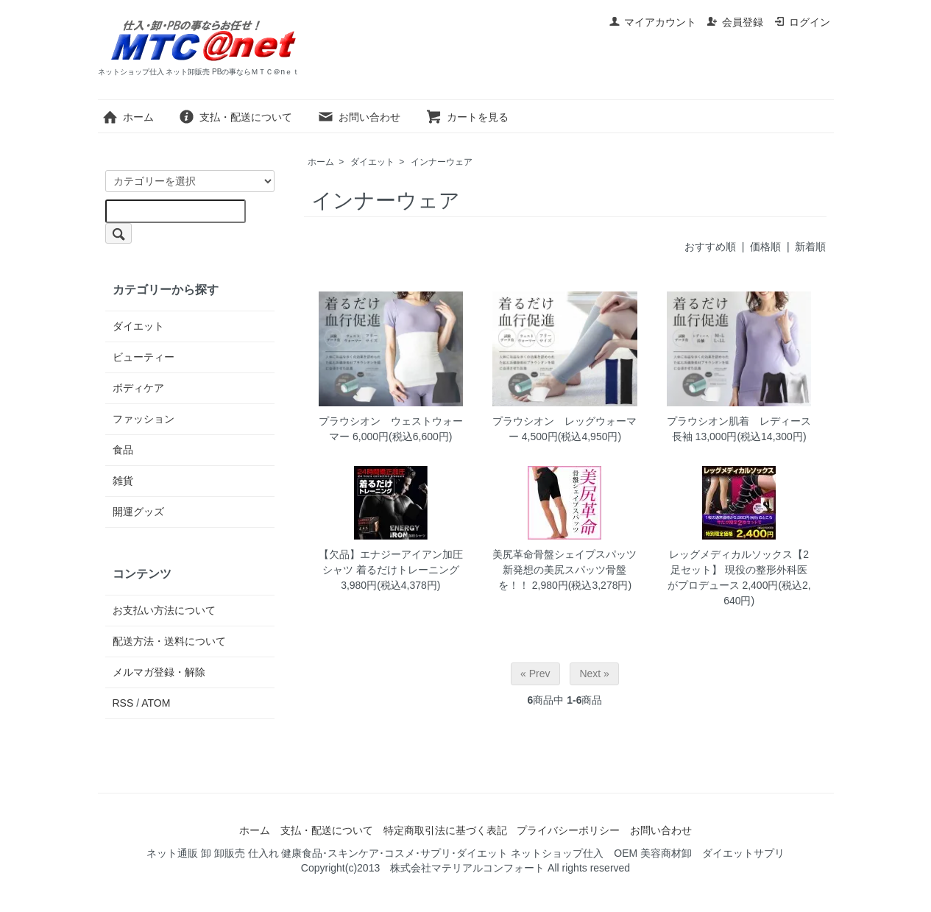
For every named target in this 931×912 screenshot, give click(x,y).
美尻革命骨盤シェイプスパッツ (564, 554)
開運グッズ (138, 511)
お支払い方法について (164, 610)
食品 (123, 450)
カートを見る (467, 117)
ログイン (802, 22)
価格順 (765, 246)
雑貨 (123, 481)
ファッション (143, 419)
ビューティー (143, 357)
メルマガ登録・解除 (159, 672)
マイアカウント (652, 22)
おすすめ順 (710, 246)
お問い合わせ (358, 117)
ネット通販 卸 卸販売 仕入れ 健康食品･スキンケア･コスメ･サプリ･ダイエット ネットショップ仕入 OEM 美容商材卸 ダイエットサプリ (465, 853)
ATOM (155, 703)
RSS (123, 703)
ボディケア (138, 388)
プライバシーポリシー (568, 830)
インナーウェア (441, 162)
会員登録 (735, 22)
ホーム (128, 117)
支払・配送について (235, 117)
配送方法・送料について (169, 641)
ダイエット (372, 162)
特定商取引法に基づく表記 (445, 830)
